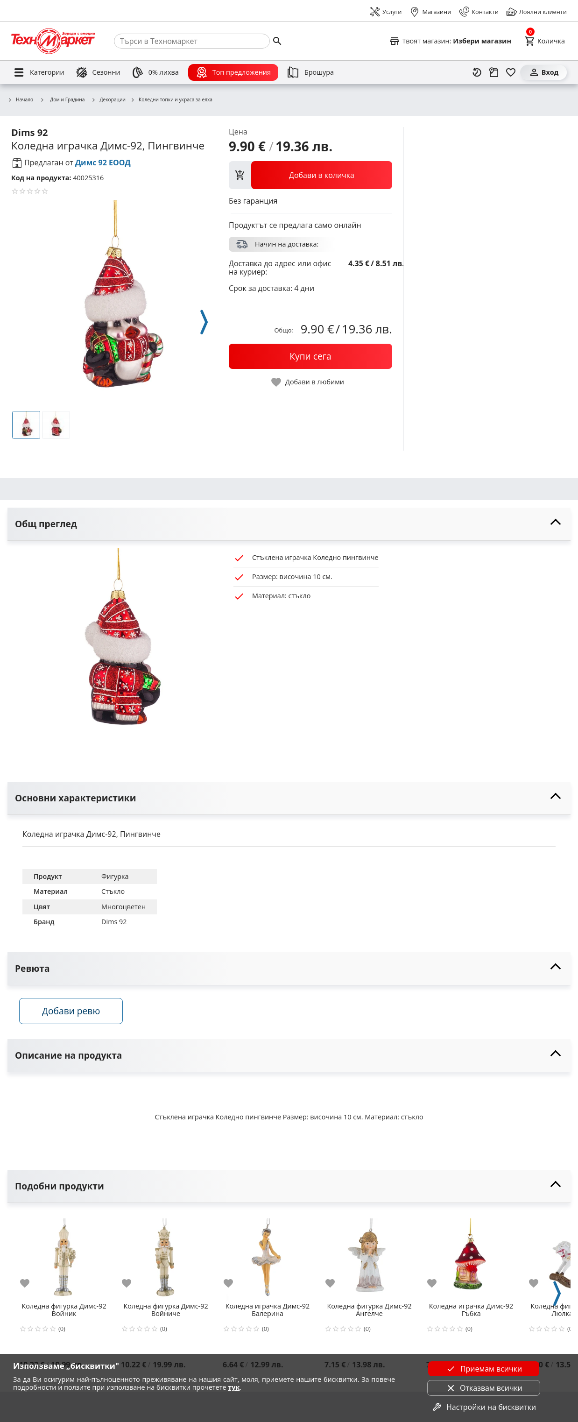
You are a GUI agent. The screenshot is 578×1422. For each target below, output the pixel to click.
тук (234, 1387)
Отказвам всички (483, 1388)
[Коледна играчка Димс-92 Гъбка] (471, 1258)
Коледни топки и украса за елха (171, 100)
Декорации (109, 100)
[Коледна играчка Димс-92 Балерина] (267, 1258)
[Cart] (544, 41)
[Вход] (543, 72)
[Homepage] (53, 41)
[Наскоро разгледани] (477, 72)
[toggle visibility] (289, 524)
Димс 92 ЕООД (103, 162)
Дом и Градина (62, 99)
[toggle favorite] (308, 382)
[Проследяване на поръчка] (493, 72)
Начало (20, 100)
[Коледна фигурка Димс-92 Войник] (64, 1258)
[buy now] (310, 356)
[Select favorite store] (450, 41)
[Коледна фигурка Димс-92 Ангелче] (369, 1258)
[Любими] (510, 72)
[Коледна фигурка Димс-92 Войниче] (165, 1258)
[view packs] (310, 175)
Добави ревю (74, 1013)
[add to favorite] (30, 1285)
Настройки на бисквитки (483, 1407)
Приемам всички (483, 1368)
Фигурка (114, 876)
